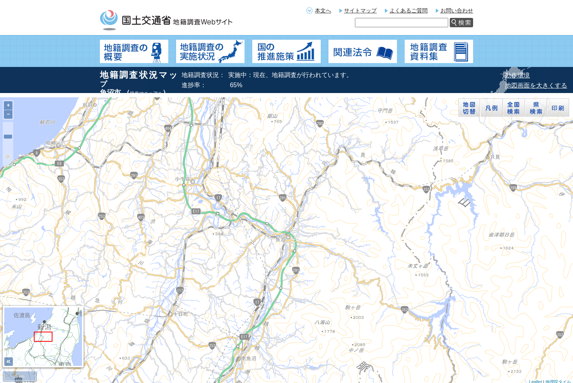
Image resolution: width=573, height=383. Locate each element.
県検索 (536, 107)
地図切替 (469, 107)
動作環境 (517, 75)
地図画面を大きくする (536, 85)
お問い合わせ (456, 10)
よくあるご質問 (409, 10)
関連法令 (362, 51)
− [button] (8, 114)
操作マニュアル (146, 93)
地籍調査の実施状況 (210, 51)
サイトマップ (360, 10)
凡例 (491, 107)
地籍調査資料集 (439, 51)
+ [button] (8, 105)
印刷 (558, 107)
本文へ (323, 10)
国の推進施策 (286, 51)
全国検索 (514, 107)
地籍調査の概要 (134, 51)
